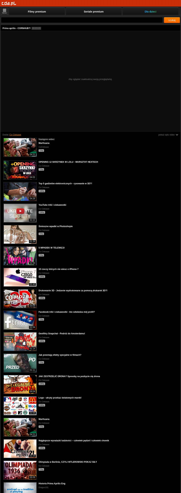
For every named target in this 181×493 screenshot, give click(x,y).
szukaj (172, 20)
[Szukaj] (82, 20)
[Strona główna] (9, 3)
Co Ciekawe (15, 134)
